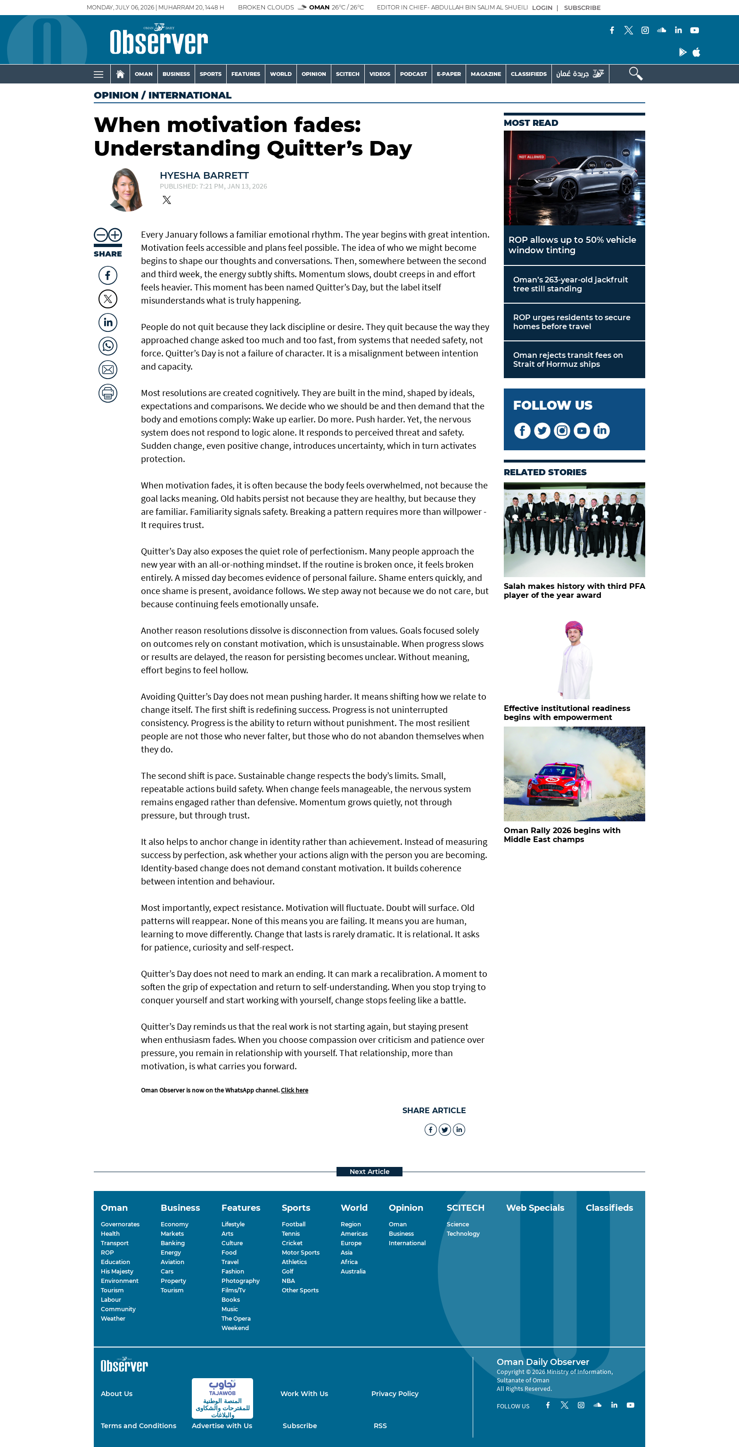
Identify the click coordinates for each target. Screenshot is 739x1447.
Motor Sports (301, 1252)
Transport (115, 1243)
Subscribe (300, 1426)
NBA (288, 1280)
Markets (172, 1233)
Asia (347, 1252)
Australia (353, 1271)
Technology (463, 1233)
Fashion (233, 1271)
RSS (380, 1426)
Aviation (172, 1261)
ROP (107, 1252)
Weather (113, 1318)
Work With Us (304, 1393)
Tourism (112, 1290)
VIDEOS (380, 74)
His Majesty (117, 1271)
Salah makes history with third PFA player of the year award (574, 591)
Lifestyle (233, 1224)
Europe (351, 1243)
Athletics (294, 1261)
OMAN (144, 74)
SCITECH (348, 74)
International (407, 1243)
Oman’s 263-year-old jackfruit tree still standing (570, 284)
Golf (287, 1271)
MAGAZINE (486, 74)
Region (351, 1224)
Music (230, 1309)
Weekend (235, 1327)
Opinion (116, 95)
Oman (398, 1224)
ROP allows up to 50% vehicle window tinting (572, 245)
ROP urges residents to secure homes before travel (572, 322)
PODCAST (413, 74)
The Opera (236, 1318)
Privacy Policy (395, 1393)
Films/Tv (234, 1290)
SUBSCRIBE (582, 7)
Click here (294, 1090)
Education (115, 1261)
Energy (171, 1252)
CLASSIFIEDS (529, 74)
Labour (111, 1299)
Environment (120, 1280)
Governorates (120, 1224)
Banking (173, 1243)
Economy (175, 1224)
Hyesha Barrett (204, 175)
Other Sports (300, 1290)
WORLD (281, 74)
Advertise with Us (222, 1426)
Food (229, 1252)
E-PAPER (449, 74)
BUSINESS (176, 74)
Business (401, 1233)
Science (458, 1224)
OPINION (314, 74)
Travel (230, 1261)
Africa (349, 1261)
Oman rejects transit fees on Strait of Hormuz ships (568, 360)
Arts (227, 1233)
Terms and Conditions (138, 1426)
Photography (241, 1280)
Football (293, 1224)
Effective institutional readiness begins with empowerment (567, 713)
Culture (232, 1243)
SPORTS (211, 74)
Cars (167, 1271)
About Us (116, 1393)
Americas (354, 1233)
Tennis (291, 1233)
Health (110, 1233)
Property (173, 1280)
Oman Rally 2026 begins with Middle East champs (562, 835)
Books (231, 1299)
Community (118, 1309)
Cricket (292, 1243)
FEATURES (245, 74)
